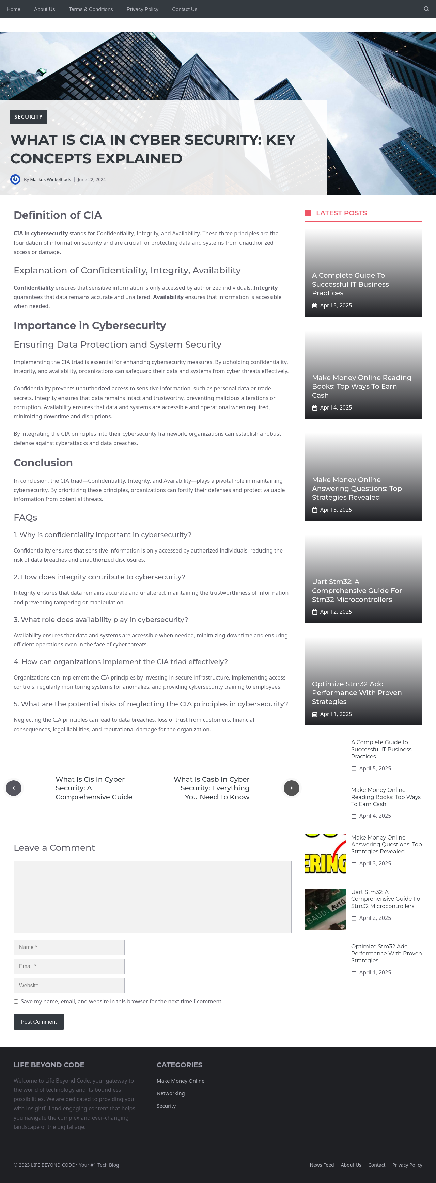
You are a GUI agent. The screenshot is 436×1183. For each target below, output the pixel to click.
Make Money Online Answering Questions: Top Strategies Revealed (357, 488)
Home (13, 9)
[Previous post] (13, 788)
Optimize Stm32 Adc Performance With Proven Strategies (357, 693)
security (28, 117)
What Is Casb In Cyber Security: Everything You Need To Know (212, 788)
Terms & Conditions (91, 9)
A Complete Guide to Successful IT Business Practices (350, 284)
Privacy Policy (142, 9)
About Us (44, 9)
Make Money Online (181, 1080)
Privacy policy (407, 1165)
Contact (377, 1165)
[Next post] (291, 788)
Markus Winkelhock (50, 179)
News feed (322, 1165)
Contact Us (184, 9)
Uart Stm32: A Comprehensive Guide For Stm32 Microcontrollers (357, 591)
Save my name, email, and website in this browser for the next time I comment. (122, 1001)
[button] (426, 9)
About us (351, 1165)
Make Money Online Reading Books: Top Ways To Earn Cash (362, 386)
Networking (171, 1093)
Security (166, 1105)
